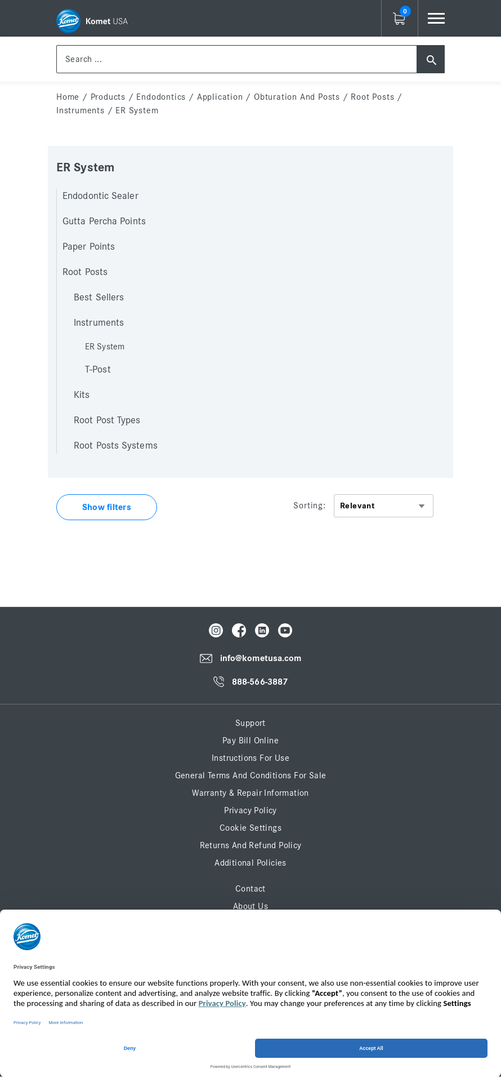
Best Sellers (99, 297)
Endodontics (161, 96)
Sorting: (309, 505)
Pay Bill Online (250, 740)
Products (108, 96)
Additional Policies (250, 862)
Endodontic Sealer (100, 196)
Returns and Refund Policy (251, 845)
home (67, 96)
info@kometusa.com (261, 658)
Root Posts (372, 96)
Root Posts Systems (116, 446)
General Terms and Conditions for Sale (250, 775)
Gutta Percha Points (104, 221)
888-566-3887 (260, 681)
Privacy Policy (250, 810)
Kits (82, 395)
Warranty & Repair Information (250, 792)
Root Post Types (107, 420)
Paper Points (88, 247)
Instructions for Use (250, 758)
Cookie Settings (250, 827)
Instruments (80, 110)
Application (220, 96)
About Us (250, 906)
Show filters (106, 507)
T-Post (98, 370)
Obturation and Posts (297, 96)
